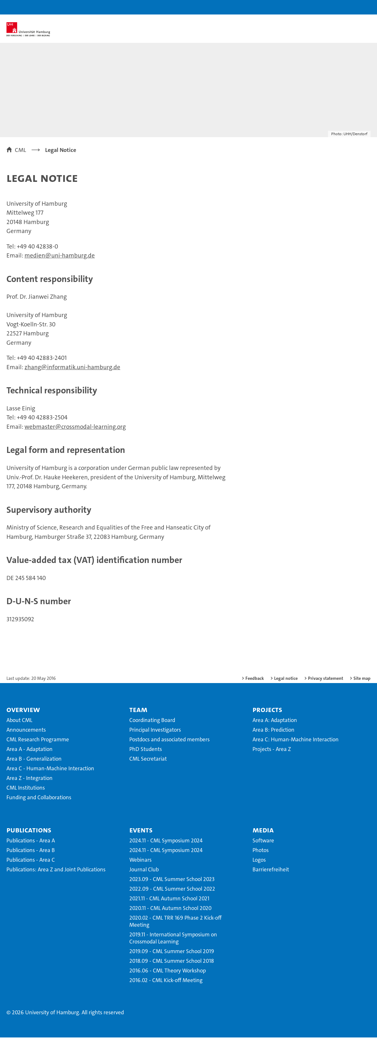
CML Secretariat (148, 762)
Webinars (140, 863)
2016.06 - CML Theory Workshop (167, 974)
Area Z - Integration (29, 781)
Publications (28, 833)
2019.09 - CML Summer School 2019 (171, 954)
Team (138, 713)
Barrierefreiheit (271, 873)
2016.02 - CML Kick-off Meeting (166, 983)
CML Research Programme (37, 742)
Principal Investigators (155, 733)
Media (263, 833)
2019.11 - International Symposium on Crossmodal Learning (173, 941)
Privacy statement (325, 682)
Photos (261, 853)
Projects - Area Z (272, 752)
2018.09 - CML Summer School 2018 (171, 964)
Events (141, 833)
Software (263, 844)
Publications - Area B (30, 853)
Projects (267, 713)
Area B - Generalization (34, 762)
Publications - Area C (30, 863)
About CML (19, 723)
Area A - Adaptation (29, 752)
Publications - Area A (30, 844)
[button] (352, 7)
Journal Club (144, 873)
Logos (259, 863)
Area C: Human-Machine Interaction (296, 742)
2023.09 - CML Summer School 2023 (171, 882)
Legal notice (286, 682)
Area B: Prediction (273, 733)
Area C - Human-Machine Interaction (50, 771)
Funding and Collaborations (38, 800)
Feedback (254, 682)
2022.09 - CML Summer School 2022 (172, 892)
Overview (23, 713)
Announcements (26, 733)
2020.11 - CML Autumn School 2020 (170, 911)
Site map (362, 682)
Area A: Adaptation (275, 723)
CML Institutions (25, 791)
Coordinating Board (152, 723)
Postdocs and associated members (169, 742)
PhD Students (145, 752)
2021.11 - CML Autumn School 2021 (169, 901)
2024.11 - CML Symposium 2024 (166, 844)
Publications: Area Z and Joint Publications (55, 873)
